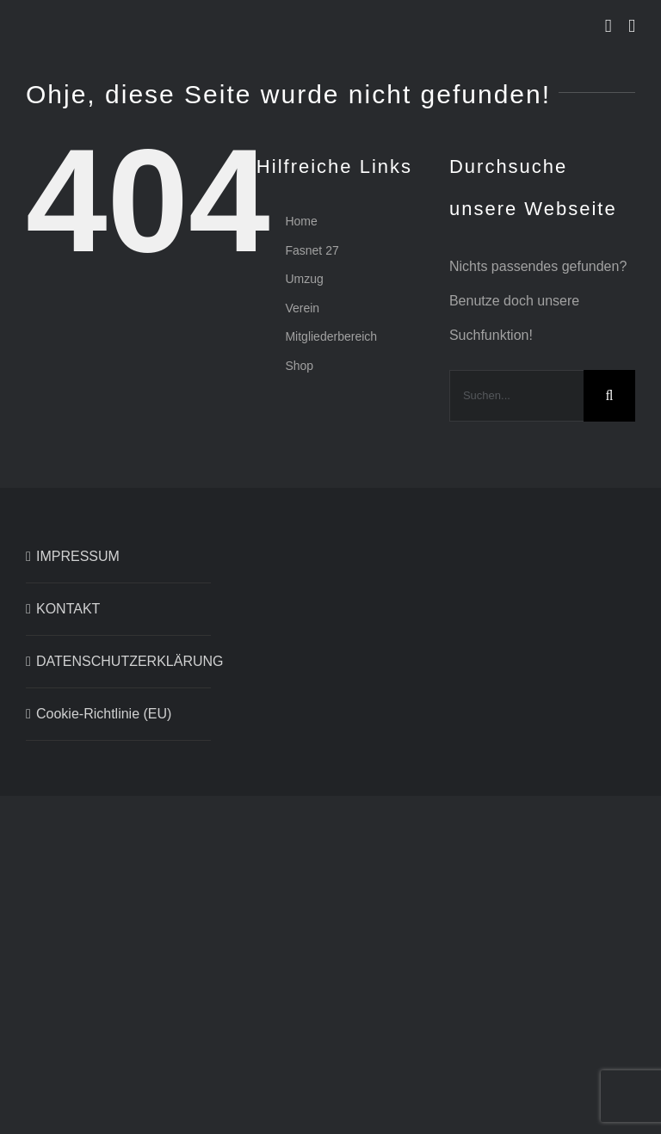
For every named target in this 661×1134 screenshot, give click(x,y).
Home (301, 221)
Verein (302, 308)
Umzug (304, 279)
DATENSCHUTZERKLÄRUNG (119, 661)
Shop (299, 366)
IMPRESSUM (78, 556)
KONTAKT (68, 608)
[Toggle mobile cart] (608, 26)
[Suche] (609, 396)
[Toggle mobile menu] (631, 26)
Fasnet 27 (311, 250)
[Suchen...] (516, 396)
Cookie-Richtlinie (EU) (103, 713)
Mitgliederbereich (331, 336)
